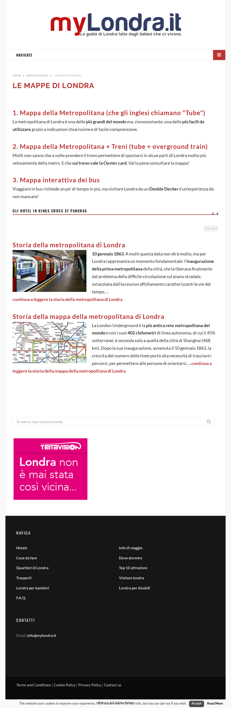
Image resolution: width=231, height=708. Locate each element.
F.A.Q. (21, 598)
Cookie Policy (65, 685)
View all (211, 228)
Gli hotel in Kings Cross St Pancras (50, 210)
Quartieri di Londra (32, 568)
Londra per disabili (134, 588)
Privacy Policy (89, 685)
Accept (196, 703)
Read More (215, 703)
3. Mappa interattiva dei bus (56, 180)
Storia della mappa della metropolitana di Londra (89, 316)
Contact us (112, 685)
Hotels (21, 548)
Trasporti (24, 578)
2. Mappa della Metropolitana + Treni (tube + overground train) (110, 146)
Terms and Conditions (33, 685)
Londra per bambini (32, 588)
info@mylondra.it (41, 635)
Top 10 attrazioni (133, 568)
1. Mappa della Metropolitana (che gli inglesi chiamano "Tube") (109, 113)
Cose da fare (26, 558)
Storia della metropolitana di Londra (69, 245)
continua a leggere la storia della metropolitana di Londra (67, 299)
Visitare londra (131, 578)
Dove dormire (130, 558)
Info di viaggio (131, 548)
